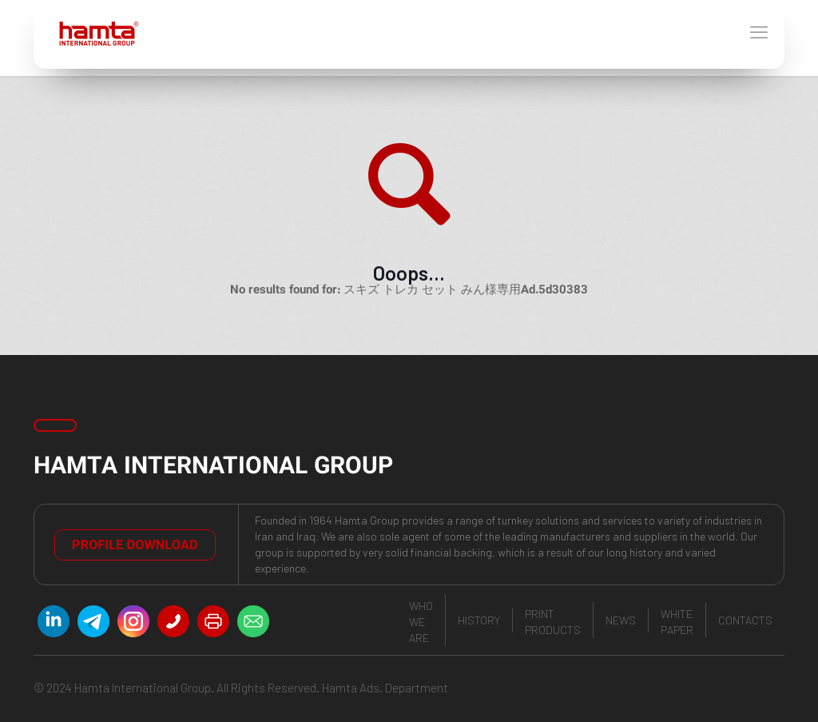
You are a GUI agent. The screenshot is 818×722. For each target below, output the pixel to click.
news (621, 620)
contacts (745, 620)
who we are (421, 621)
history (479, 620)
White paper (677, 621)
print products (553, 621)
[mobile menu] (758, 34)
